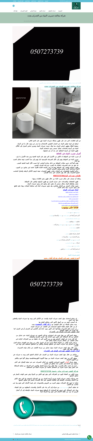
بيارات (71, 227)
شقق (68, 224)
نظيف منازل (76, 240)
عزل (79, 212)
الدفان (69, 237)
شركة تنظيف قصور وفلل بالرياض (70, 434)
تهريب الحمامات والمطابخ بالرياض (73, 218)
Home (68, 21)
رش (75, 243)
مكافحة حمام (67, 249)
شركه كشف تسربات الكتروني (45, 83)
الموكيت (51, 215)
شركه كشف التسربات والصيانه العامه (59, 83)
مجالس (60, 224)
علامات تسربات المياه (73, 194)
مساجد (67, 221)
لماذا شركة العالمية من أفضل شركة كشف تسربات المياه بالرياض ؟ (64, 201)
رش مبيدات (69, 246)
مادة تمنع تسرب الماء (73, 198)
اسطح (76, 212)
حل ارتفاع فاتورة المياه (75, 230)
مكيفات (64, 215)
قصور (65, 224)
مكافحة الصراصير (69, 243)
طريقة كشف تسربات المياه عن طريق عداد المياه (68, 196)
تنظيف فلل (73, 224)
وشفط (74, 227)
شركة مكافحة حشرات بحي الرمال (23, 434)
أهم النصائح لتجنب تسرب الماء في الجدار (69, 205)
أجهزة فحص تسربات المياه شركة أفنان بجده (68, 425)
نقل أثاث (78, 252)
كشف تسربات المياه (64, 387)
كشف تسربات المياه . (75, 209)
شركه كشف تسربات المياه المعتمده (59, 21)
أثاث (74, 221)
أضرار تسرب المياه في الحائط (72, 192)
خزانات (68, 212)
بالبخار (67, 234)
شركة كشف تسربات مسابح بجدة (47, 21)
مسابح (72, 212)
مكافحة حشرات (76, 246)
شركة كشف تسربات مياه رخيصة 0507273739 (38, 425)
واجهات (71, 240)
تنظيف (67, 215)
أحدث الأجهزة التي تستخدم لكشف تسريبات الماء (68, 203)
